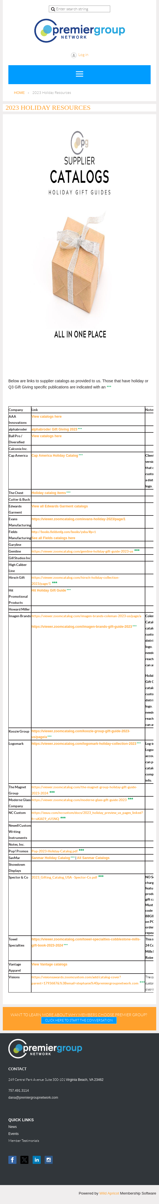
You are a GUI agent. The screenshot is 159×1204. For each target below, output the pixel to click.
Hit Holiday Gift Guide (49, 590)
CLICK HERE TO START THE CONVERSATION (79, 1020)
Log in (83, 54)
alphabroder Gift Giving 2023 (54, 429)
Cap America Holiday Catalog (55, 456)
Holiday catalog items (49, 493)
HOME (19, 93)
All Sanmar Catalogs (93, 858)
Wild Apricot (109, 1193)
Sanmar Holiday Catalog (51, 858)
